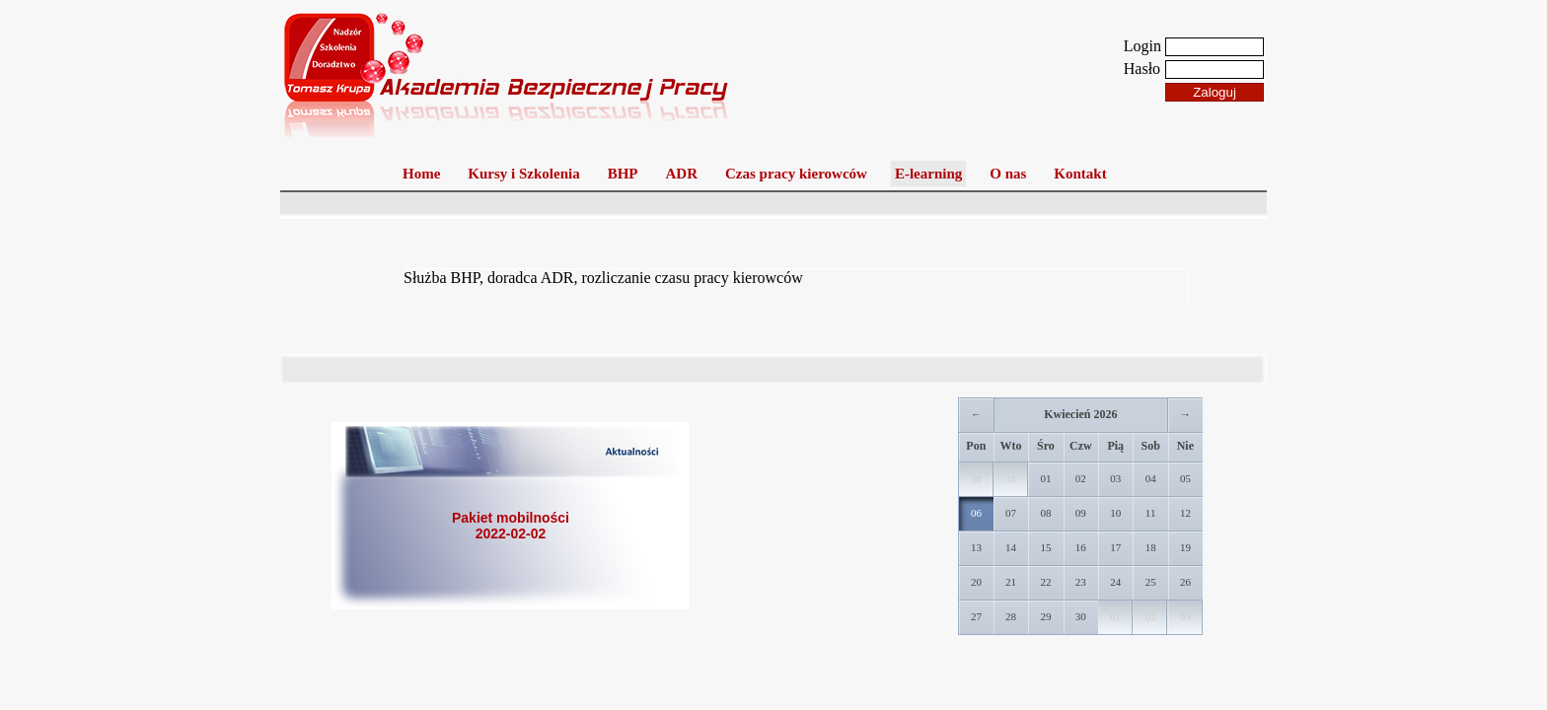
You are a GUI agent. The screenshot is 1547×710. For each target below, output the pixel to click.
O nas (1008, 173)
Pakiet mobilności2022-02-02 (510, 525)
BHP (623, 173)
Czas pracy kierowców (796, 173)
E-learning (928, 173)
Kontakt (1080, 173)
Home (421, 173)
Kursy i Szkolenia (523, 173)
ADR (682, 173)
